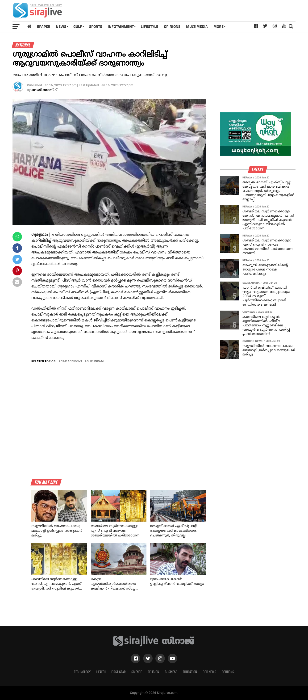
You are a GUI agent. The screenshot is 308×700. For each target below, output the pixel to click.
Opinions (228, 671)
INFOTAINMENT (121, 26)
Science (136, 671)
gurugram (95, 361)
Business (171, 671)
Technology (82, 671)
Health (101, 671)
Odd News (209, 671)
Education (190, 671)
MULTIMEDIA (197, 26)
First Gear (118, 671)
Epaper (43, 26)
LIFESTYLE (149, 26)
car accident (71, 361)
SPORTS (95, 26)
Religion (153, 671)
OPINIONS (172, 26)
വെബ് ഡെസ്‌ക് (44, 90)
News (61, 26)
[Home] (29, 26)
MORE (218, 26)
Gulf (77, 26)
